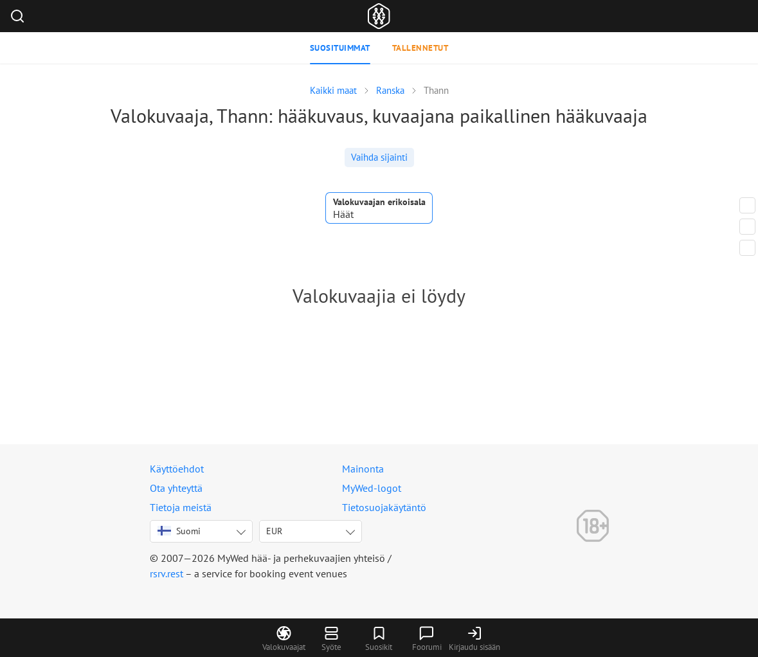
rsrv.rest (166, 573)
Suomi (179, 531)
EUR (274, 531)
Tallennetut (420, 47)
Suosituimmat (340, 47)
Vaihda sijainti (379, 157)
